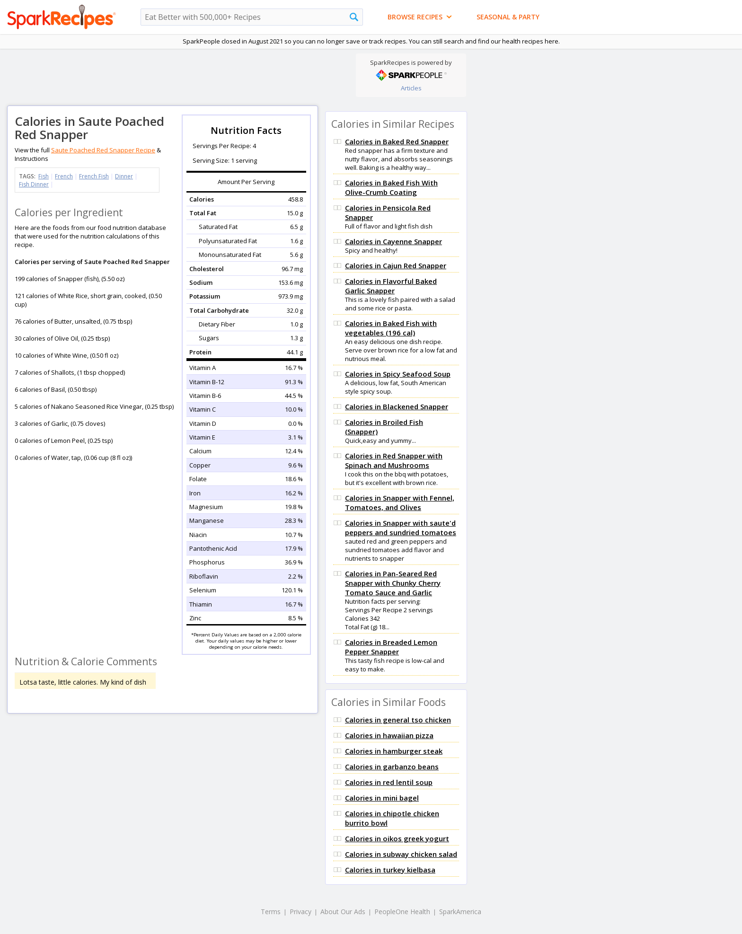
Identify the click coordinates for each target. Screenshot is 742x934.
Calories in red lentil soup (389, 782)
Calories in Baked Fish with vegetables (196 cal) (391, 327)
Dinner (124, 176)
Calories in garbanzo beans (392, 766)
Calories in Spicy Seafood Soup (397, 374)
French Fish (94, 176)
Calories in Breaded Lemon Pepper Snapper (391, 646)
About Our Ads (342, 911)
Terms (271, 911)
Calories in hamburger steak (393, 751)
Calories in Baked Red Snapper (397, 141)
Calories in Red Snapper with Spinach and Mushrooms (393, 460)
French (64, 176)
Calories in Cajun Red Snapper (395, 265)
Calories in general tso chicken (398, 719)
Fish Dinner (34, 184)
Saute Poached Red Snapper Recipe (103, 150)
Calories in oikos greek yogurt (397, 838)
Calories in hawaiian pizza (389, 735)
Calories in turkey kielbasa (390, 869)
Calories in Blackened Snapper (396, 406)
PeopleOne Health (402, 911)
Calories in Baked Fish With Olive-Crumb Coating (391, 187)
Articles (411, 88)
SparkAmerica (460, 911)
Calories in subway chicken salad (401, 854)
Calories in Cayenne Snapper (393, 241)
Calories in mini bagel (382, 797)
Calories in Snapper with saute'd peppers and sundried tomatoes (400, 527)
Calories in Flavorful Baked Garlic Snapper (391, 285)
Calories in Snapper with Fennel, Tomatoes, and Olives (399, 502)
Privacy (300, 911)
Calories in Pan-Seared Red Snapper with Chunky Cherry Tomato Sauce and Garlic (393, 583)
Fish (43, 176)
